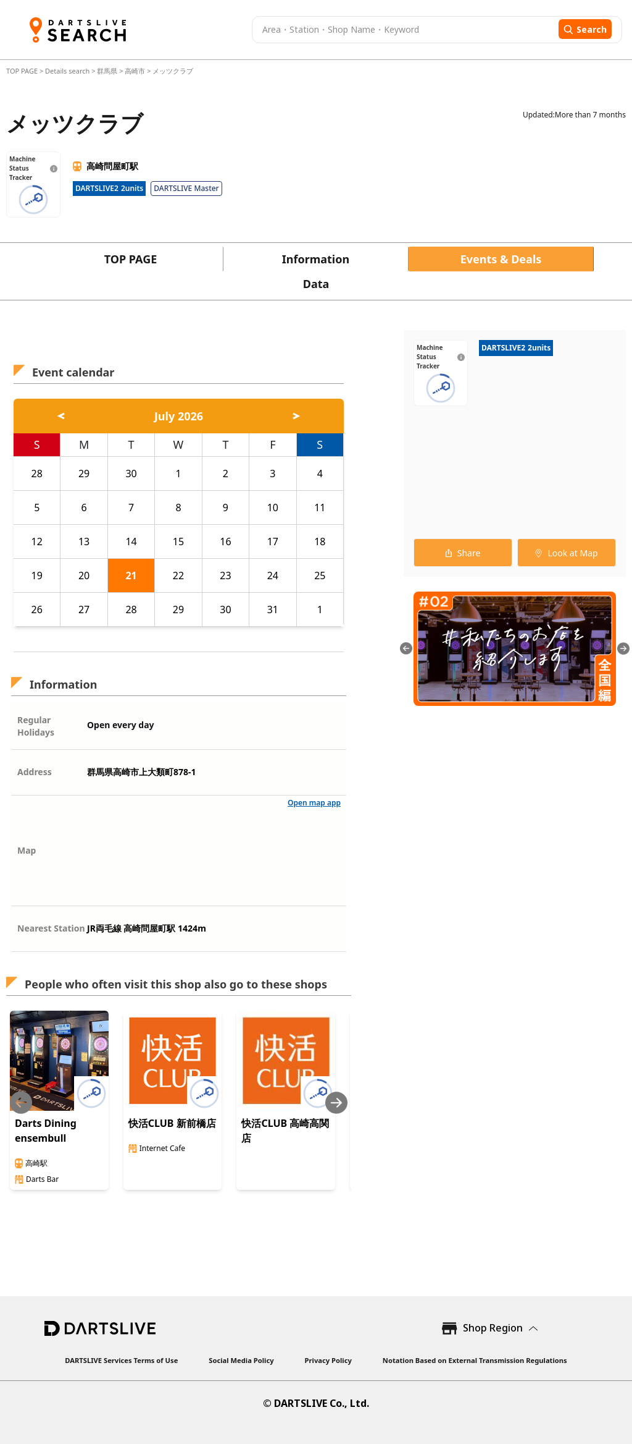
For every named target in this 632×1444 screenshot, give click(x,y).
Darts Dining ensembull (46, 1130)
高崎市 (135, 70)
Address (34, 772)
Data (316, 283)
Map (26, 850)
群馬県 (107, 70)
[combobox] (403, 29)
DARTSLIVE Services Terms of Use (121, 1360)
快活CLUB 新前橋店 (172, 1123)
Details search (68, 70)
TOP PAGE (23, 70)
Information (315, 259)
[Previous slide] (21, 1102)
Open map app (314, 802)
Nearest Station (51, 928)
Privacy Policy (328, 1360)
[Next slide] (336, 1102)
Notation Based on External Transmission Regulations (475, 1360)
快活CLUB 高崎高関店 (285, 1130)
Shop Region (493, 1328)
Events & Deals (501, 259)
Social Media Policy (241, 1360)
